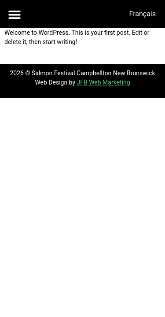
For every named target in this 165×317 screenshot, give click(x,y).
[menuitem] (142, 14)
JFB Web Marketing (103, 82)
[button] (14, 14)
